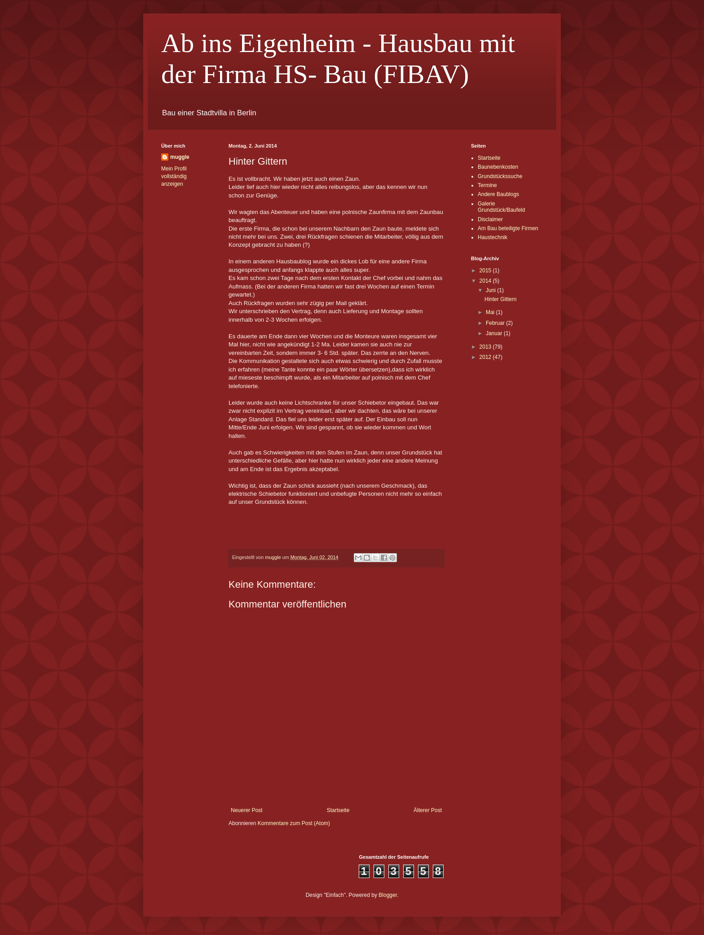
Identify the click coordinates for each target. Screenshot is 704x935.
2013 (486, 347)
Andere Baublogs (498, 194)
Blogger (387, 895)
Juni (491, 290)
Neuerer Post (247, 810)
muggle (179, 157)
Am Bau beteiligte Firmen (508, 228)
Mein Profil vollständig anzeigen (174, 176)
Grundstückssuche (500, 176)
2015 (486, 270)
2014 (486, 281)
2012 (486, 357)
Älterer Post (428, 810)
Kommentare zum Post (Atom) (294, 823)
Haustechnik (492, 237)
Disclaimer (490, 219)
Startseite (338, 810)
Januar (495, 333)
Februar (496, 323)
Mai (491, 312)
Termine (487, 185)
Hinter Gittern (500, 299)
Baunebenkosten (498, 167)
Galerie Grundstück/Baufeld (501, 207)
